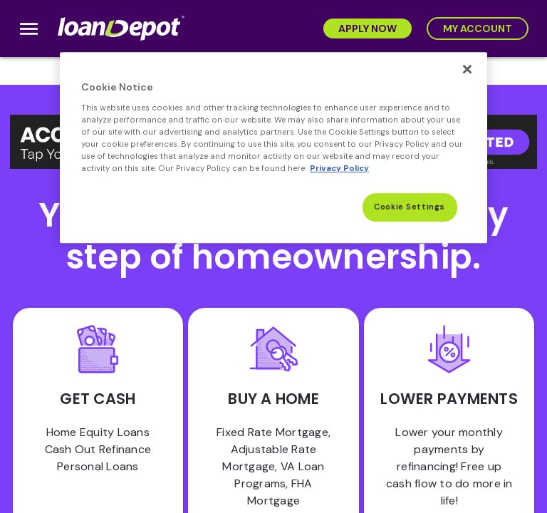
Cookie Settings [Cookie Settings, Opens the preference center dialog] (409, 207)
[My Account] (477, 28)
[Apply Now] (367, 28)
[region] (273, 147)
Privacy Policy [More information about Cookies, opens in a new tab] (339, 168)
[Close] (467, 69)
